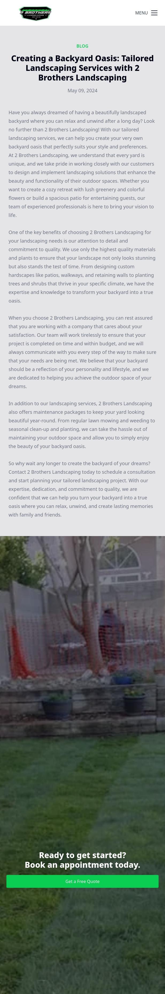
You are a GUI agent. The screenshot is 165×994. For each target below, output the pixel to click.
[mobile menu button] (154, 12)
